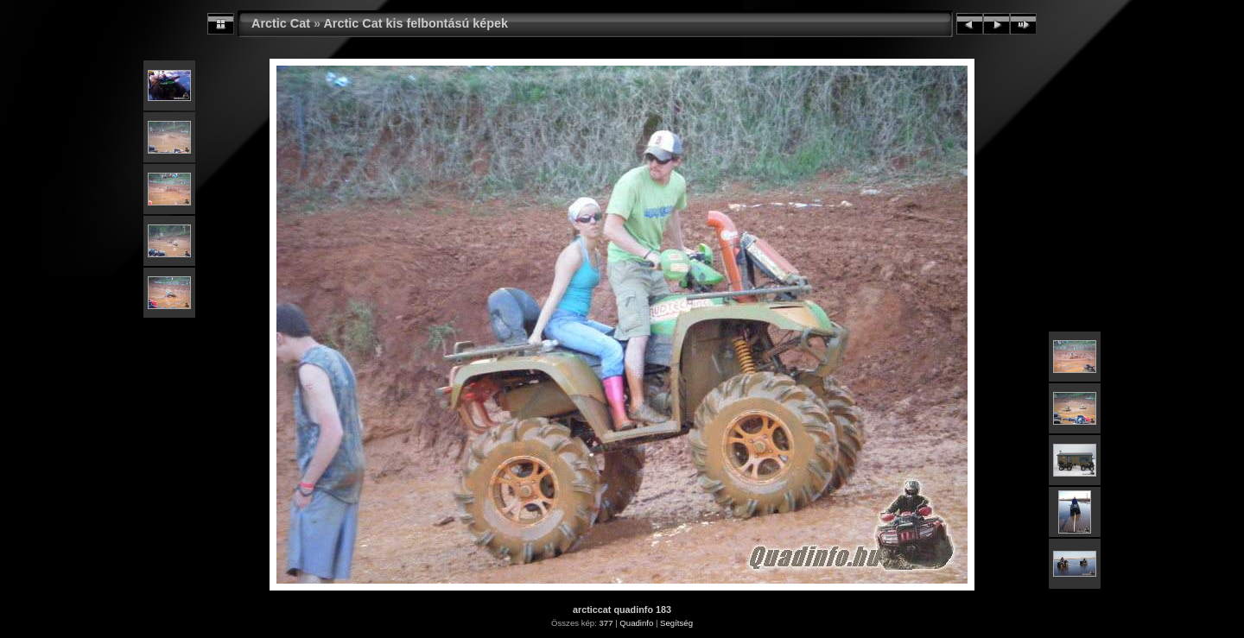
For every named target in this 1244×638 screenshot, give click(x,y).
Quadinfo (636, 623)
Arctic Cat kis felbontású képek (415, 23)
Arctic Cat (280, 23)
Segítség (676, 623)
